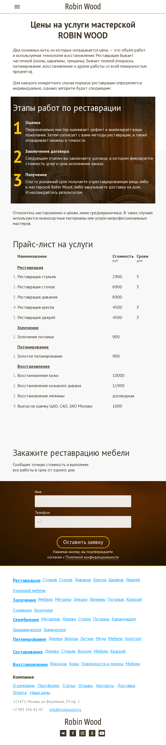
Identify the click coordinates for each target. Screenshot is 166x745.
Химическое (55, 629)
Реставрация (30, 267)
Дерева (69, 619)
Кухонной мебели (29, 590)
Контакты (105, 685)
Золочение (28, 327)
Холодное (43, 610)
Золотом (133, 638)
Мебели (45, 599)
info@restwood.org (65, 709)
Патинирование (33, 347)
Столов (66, 579)
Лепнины (97, 599)
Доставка (126, 685)
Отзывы (85, 685)
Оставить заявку (83, 542)
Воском (85, 651)
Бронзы (71, 638)
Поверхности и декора (102, 663)
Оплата (20, 692)
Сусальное (22, 610)
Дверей (133, 579)
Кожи (74, 663)
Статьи (69, 685)
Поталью (116, 599)
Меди (101, 638)
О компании (24, 685)
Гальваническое (27, 629)
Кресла (99, 579)
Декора (80, 599)
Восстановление (33, 366)
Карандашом (124, 619)
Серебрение (26, 619)
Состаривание (28, 652)
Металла (63, 599)
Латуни (86, 638)
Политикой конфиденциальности (92, 557)
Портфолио (48, 685)
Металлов (50, 619)
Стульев (50, 579)
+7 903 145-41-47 (149, 6)
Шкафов (116, 579)
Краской (134, 599)
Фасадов (58, 663)
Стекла (84, 619)
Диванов (83, 579)
